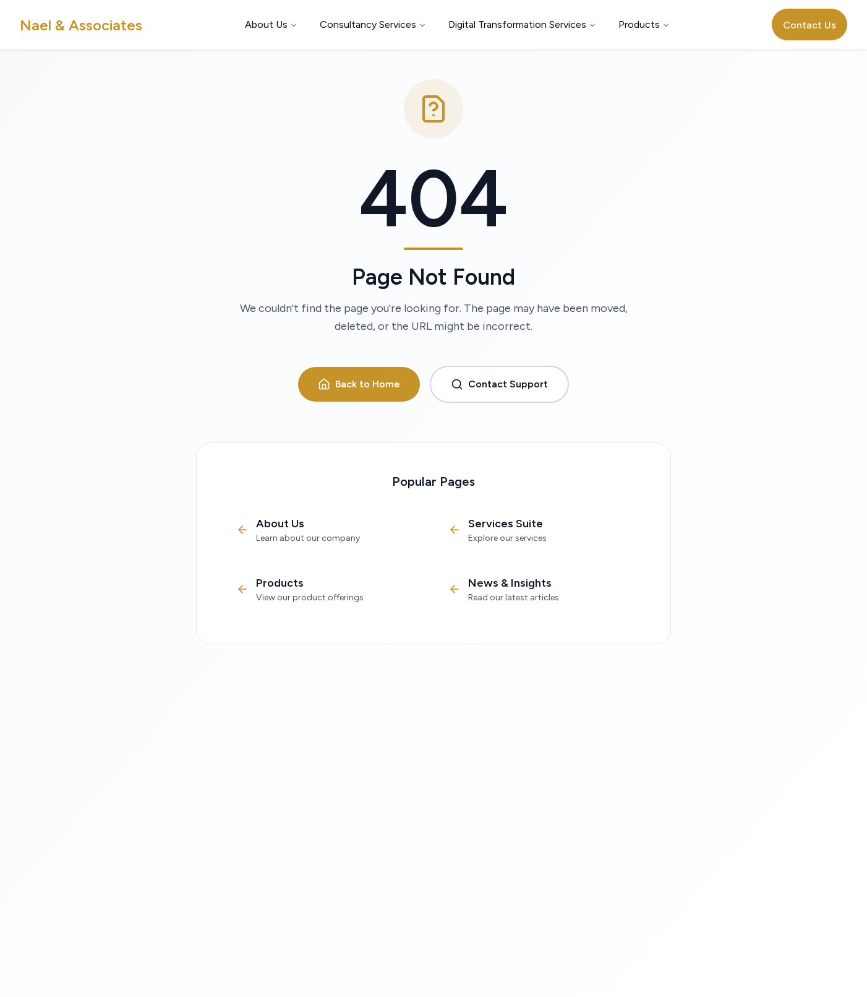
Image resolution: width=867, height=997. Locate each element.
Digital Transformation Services (522, 24)
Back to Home (359, 384)
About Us (271, 24)
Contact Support (499, 384)
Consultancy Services (373, 24)
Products (644, 24)
